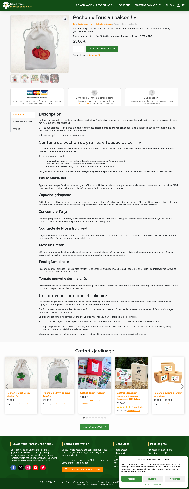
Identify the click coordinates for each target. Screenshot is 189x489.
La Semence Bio (93, 55)
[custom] (43, 467)
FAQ (115, 456)
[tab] (23, 115)
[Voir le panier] (183, 5)
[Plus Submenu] (173, 5)
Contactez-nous (82, 103)
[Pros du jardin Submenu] (116, 5)
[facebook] (13, 467)
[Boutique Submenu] (132, 5)
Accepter (131, 479)
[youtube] (35, 467)
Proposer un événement (160, 449)
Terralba (167, 404)
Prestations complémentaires (162, 453)
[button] (64, 18)
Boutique (124, 5)
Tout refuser (153, 479)
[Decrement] (75, 48)
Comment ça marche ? (148, 5)
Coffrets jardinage (104, 24)
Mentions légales (115, 482)
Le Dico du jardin (121, 453)
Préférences (174, 479)
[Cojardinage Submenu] (93, 5)
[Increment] (82, 48)
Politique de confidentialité (152, 484)
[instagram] (28, 467)
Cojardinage (84, 5)
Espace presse (120, 449)
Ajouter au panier (100, 49)
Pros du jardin (105, 5)
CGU (115, 460)
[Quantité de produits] (78, 49)
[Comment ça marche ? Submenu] (163, 5)
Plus (169, 5)
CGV (115, 463)
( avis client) (137, 407)
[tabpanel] (108, 224)
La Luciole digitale (104, 484)
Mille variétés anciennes (90, 402)
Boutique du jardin (85, 24)
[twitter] (21, 467)
